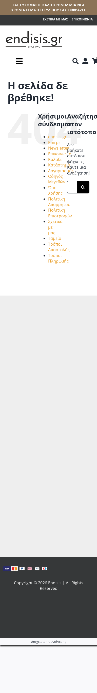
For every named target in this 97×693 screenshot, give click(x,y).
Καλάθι (55, 159)
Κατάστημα (59, 165)
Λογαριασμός (61, 171)
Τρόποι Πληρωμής (58, 258)
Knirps (54, 142)
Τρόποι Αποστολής (59, 246)
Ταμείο (54, 238)
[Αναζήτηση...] (72, 187)
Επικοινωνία (59, 154)
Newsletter (58, 148)
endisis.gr (57, 136)
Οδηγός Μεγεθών (56, 179)
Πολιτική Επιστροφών (60, 212)
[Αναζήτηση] (75, 61)
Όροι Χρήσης (55, 190)
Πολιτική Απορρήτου (59, 201)
